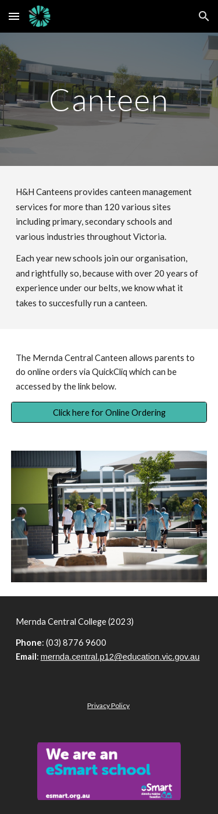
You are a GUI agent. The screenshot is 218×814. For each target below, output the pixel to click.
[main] (109, 99)
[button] (14, 16)
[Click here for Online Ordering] (109, 412)
